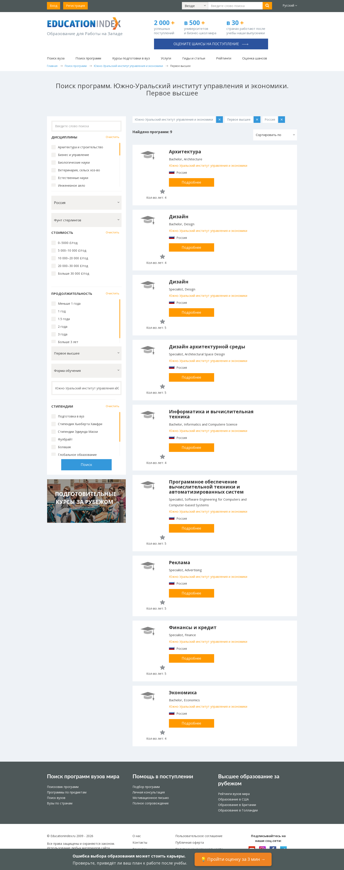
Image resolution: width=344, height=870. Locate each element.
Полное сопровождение (151, 803)
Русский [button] (290, 5)
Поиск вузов (56, 798)
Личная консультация (149, 792)
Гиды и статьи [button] (193, 58)
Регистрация (75, 6)
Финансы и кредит (193, 627)
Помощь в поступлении (163, 776)
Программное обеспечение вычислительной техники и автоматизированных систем (206, 487)
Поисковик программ (63, 787)
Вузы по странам (59, 803)
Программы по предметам (66, 792)
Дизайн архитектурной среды (207, 347)
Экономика (183, 692)
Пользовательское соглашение (198, 836)
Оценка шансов (254, 58)
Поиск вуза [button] (55, 58)
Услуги (166, 58)
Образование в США (233, 799)
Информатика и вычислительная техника (211, 414)
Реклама (179, 562)
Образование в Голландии (238, 810)
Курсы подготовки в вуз (131, 58)
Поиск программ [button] (88, 58)
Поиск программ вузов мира (83, 776)
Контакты (140, 842)
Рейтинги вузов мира (234, 794)
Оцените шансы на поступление (211, 43)
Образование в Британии (237, 805)
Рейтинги (223, 58)
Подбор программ (146, 787)
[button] (195, 5)
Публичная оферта (189, 842)
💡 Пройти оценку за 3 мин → (233, 859)
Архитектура (185, 152)
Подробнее (191, 182)
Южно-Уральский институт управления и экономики (208, 165)
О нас (137, 836)
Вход (53, 6)
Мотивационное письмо (151, 798)
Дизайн (178, 216)
